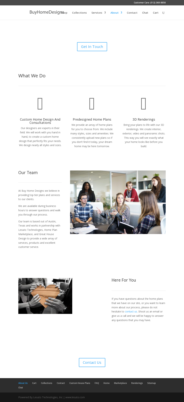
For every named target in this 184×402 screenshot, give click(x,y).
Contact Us (92, 362)
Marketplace (120, 383)
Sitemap (151, 383)
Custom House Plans (79, 383)
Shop (64, 12)
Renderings (137, 383)
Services (96, 12)
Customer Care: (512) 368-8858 (150, 3)
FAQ (97, 383)
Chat (145, 12)
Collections (79, 12)
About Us (23, 383)
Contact (132, 12)
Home (107, 383)
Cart (155, 12)
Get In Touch (92, 46)
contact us (131, 311)
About (115, 12)
